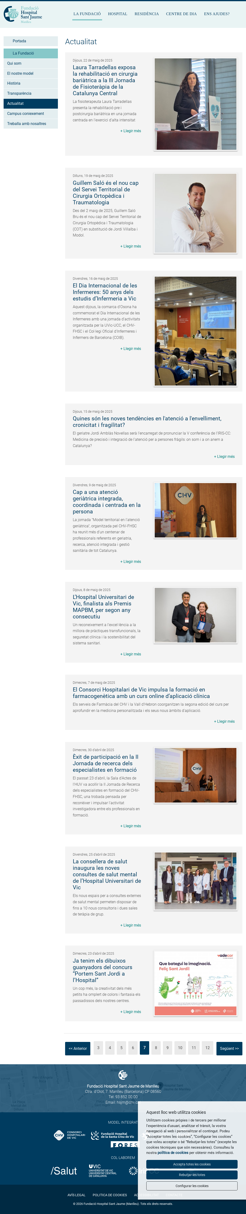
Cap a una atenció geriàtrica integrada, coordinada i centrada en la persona (107, 502)
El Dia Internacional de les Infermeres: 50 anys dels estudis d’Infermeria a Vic (105, 292)
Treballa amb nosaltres (26, 123)
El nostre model (20, 73)
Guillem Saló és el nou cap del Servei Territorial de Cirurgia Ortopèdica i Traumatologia (106, 193)
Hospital (118, 14)
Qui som (14, 63)
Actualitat (15, 103)
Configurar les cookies (192, 1186)
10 (180, 1048)
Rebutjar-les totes (192, 1175)
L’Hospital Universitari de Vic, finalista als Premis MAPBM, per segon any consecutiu (103, 607)
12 (207, 1048)
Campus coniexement (25, 113)
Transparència (19, 93)
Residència (147, 14)
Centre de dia (181, 14)
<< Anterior (78, 1048)
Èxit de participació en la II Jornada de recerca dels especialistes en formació (105, 763)
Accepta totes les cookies (192, 1164)
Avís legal (77, 1195)
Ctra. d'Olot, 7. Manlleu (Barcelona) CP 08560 (123, 1091)
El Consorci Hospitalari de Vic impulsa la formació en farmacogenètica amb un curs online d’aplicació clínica (141, 692)
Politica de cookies (110, 1195)
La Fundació (87, 14)
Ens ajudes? (217, 14)
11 (194, 1048)
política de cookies (173, 1153)
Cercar (239, 16)
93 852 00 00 (126, 1097)
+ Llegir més (130, 131)
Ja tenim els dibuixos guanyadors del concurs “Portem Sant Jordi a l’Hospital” (102, 971)
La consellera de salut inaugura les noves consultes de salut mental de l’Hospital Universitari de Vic (107, 874)
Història (13, 83)
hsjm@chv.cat (129, 1102)
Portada (19, 41)
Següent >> (229, 1048)
